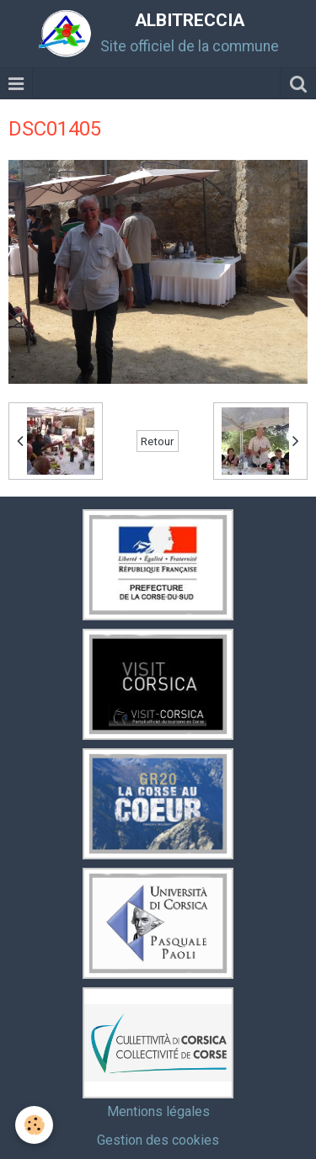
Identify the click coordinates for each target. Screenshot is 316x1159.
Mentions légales (158, 1111)
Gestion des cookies (158, 1140)
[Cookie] (34, 1125)
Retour (157, 441)
